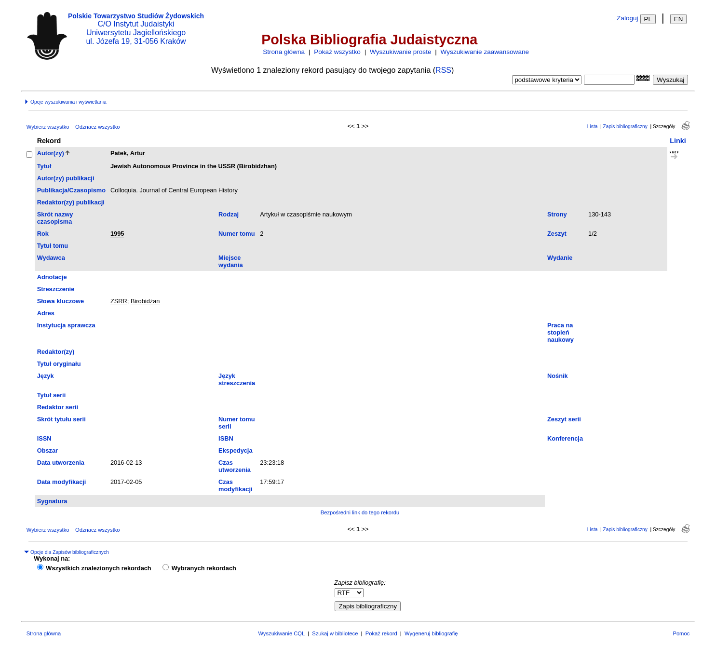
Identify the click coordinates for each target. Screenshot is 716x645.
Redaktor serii (57, 407)
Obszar (47, 450)
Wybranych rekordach (204, 568)
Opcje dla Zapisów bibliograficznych (66, 552)
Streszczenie (56, 289)
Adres (45, 313)
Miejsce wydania (230, 261)
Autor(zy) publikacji (66, 178)
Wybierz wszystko (48, 127)
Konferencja (565, 438)
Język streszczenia (236, 379)
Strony (557, 214)
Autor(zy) (50, 153)
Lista (592, 126)
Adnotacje (52, 277)
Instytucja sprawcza (66, 325)
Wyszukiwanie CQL (281, 633)
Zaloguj (627, 18)
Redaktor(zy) (56, 351)
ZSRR (118, 301)
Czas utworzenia (234, 466)
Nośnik (557, 375)
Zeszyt (557, 233)
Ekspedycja (235, 450)
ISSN (44, 438)
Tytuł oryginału (59, 363)
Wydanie (559, 257)
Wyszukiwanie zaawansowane (485, 51)
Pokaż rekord (381, 633)
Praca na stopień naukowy (560, 332)
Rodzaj (228, 214)
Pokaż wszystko (337, 51)
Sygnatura (52, 501)
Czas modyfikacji (235, 485)
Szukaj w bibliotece (335, 633)
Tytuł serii (51, 395)
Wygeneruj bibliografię (431, 633)
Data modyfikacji (61, 481)
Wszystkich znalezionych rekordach (98, 568)
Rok (43, 233)
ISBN (225, 438)
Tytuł (44, 166)
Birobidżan (145, 301)
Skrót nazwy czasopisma (55, 218)
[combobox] (609, 80)
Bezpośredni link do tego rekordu (360, 512)
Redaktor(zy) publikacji (71, 202)
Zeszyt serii (564, 419)
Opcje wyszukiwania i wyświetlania (65, 102)
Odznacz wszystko (97, 127)
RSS (443, 70)
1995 (117, 233)
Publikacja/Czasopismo (71, 190)
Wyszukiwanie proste (401, 51)
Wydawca (51, 257)
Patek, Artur (127, 153)
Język (45, 375)
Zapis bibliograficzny (625, 126)
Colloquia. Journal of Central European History (174, 190)
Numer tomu (236, 233)
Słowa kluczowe (60, 301)
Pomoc (681, 633)
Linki (678, 141)
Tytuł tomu (52, 245)
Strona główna (284, 51)
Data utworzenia (60, 462)
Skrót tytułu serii (61, 419)
